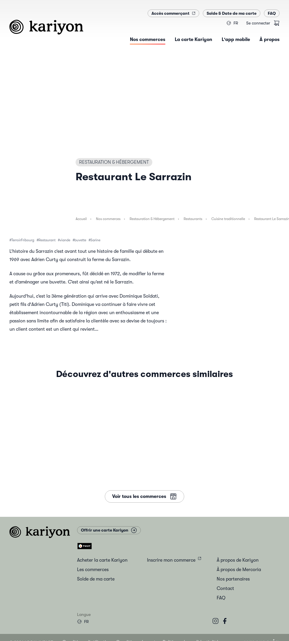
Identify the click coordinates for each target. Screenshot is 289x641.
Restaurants (193, 219)
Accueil (81, 219)
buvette (80, 240)
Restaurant (46, 240)
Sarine (95, 240)
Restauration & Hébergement (152, 219)
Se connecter (258, 23)
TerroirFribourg (22, 240)
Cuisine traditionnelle (228, 219)
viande (65, 240)
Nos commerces (108, 219)
